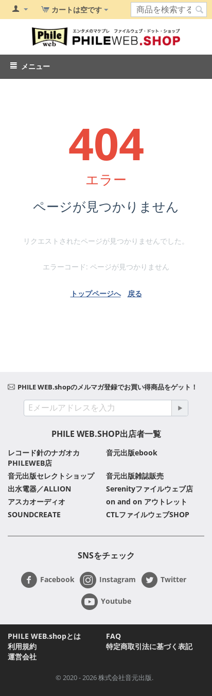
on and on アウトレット (146, 501)
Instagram (108, 580)
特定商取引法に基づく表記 (149, 646)
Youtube (106, 601)
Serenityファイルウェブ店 (149, 489)
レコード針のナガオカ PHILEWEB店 (44, 458)
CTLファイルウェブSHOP (147, 514)
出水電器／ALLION (39, 489)
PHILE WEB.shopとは (44, 636)
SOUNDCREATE (34, 514)
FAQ (113, 636)
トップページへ (95, 293)
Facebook (48, 580)
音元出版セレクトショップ (51, 476)
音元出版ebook (131, 452)
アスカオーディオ (36, 501)
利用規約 (22, 646)
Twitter (163, 580)
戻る (135, 293)
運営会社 (22, 656)
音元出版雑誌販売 (135, 476)
